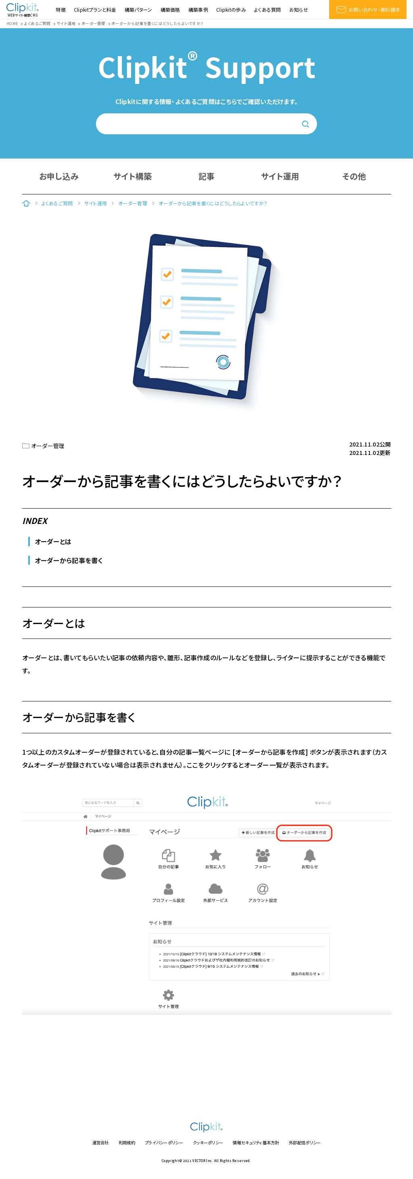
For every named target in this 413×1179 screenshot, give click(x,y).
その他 (354, 176)
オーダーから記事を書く (69, 560)
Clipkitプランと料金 (95, 9)
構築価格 (170, 9)
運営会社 (100, 1142)
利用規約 (127, 1142)
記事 (206, 176)
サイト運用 (280, 176)
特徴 (61, 9)
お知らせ (298, 9)
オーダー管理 (48, 446)
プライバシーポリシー (164, 1142)
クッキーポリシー (208, 1142)
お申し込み (59, 176)
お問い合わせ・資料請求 (368, 9)
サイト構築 (132, 176)
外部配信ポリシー (305, 1142)
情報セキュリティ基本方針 (256, 1142)
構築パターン (138, 9)
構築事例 (198, 9)
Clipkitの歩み (231, 9)
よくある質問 (267, 9)
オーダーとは (53, 541)
